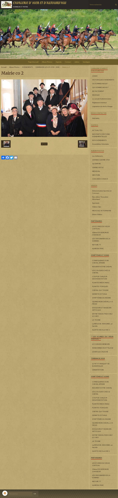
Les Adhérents (97, 156)
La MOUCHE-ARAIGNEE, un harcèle (102, 325)
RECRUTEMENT (98, 91)
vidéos (77, 62)
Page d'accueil (33, 62)
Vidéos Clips (96, 207)
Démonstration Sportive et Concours (102, 192)
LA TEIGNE (96, 320)
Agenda (58, 62)
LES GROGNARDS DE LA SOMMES (101, 240)
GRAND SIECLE (98, 167)
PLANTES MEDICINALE (100, 283)
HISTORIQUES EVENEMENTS (103, 80)
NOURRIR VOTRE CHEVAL (102, 267)
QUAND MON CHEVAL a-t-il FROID (102, 303)
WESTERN (96, 175)
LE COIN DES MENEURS (101, 344)
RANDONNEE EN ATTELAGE (102, 348)
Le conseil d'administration (101, 99)
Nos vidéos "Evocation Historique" (100, 198)
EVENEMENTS (27, 67)
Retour (44, 144)
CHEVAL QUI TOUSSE (100, 290)
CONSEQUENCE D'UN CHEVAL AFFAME (100, 261)
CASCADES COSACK (100, 179)
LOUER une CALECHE (100, 352)
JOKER (94, 76)
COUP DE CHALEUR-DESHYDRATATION (100, 277)
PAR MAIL (96, 118)
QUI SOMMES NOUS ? (100, 87)
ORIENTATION (98, 370)
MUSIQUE (96, 95)
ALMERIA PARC (98, 248)
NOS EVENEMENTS (99, 140)
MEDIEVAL (96, 171)
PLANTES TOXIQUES (100, 286)
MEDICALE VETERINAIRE (101, 211)
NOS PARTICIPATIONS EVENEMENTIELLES (101, 135)
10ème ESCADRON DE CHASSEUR (100, 233)
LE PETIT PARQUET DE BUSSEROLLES (101, 365)
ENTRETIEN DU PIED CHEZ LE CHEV (102, 315)
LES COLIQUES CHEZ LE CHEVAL (101, 271)
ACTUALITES (97, 130)
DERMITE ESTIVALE (99, 294)
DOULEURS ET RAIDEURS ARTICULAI (101, 309)
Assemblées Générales (100, 144)
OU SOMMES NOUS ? (100, 84)
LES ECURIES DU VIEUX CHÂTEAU (101, 227)
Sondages (86, 62)
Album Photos (47, 62)
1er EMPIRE (96, 164)
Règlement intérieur (99, 103)
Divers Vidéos (97, 214)
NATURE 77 (96, 245)
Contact (68, 62)
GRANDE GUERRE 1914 (101, 160)
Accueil (3, 67)
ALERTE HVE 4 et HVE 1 (101, 330)
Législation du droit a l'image (102, 106)
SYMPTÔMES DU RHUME (101, 298)
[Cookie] (4, 493)
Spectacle (95, 203)
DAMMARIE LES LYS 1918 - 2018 (47, 67)
